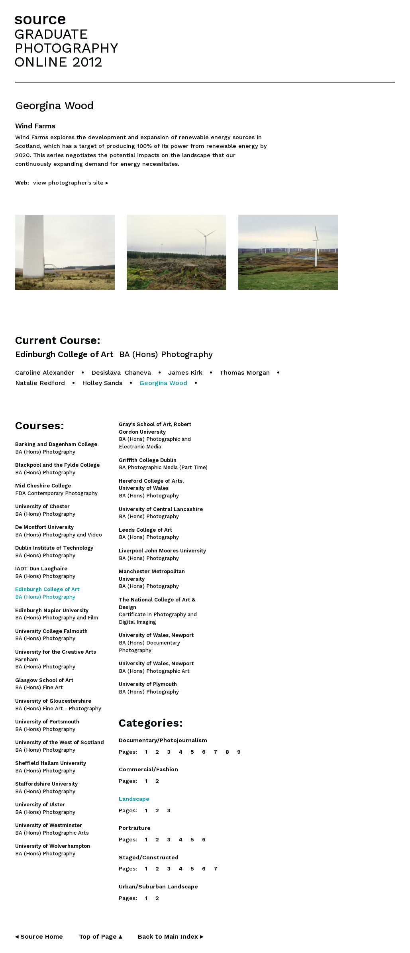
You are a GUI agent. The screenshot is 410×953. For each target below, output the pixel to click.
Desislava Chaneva (121, 372)
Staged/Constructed (149, 857)
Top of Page (100, 936)
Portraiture (135, 828)
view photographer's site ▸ (70, 182)
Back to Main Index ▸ (170, 936)
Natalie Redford (40, 383)
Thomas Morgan (245, 372)
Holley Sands (102, 383)
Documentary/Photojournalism (163, 740)
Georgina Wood (163, 383)
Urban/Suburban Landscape (158, 886)
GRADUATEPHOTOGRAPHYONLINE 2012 (66, 48)
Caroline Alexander (44, 372)
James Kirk (185, 372)
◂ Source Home (39, 936)
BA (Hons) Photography (151, 488)
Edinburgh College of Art (114, 354)
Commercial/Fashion (148, 769)
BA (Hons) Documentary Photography (156, 642)
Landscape (134, 799)
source (40, 19)
